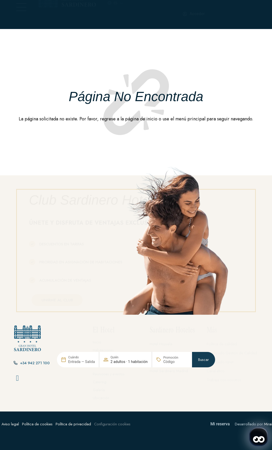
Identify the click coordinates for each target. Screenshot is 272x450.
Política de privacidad (73, 424)
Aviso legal (10, 424)
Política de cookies (37, 424)
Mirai (268, 424)
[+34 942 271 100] (143, 14)
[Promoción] (175, 387)
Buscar (203, 385)
